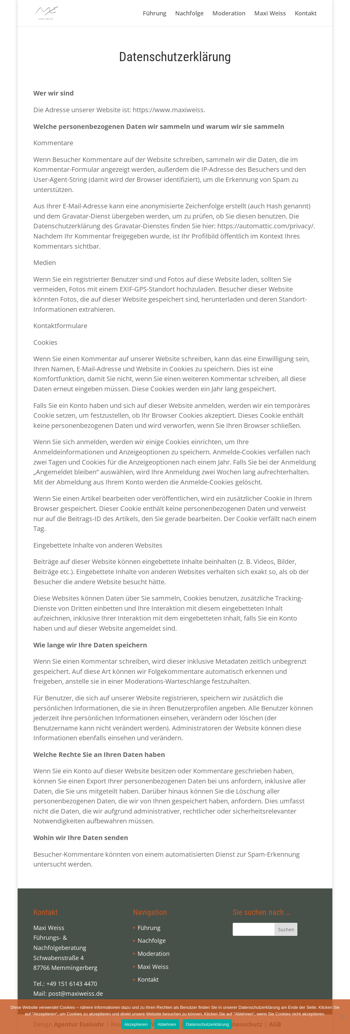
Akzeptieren (136, 1024)
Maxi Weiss (270, 14)
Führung (154, 14)
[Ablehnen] (342, 1016)
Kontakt (306, 14)
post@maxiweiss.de (75, 993)
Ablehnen (167, 1024)
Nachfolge (189, 14)
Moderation (228, 14)
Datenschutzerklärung (207, 1024)
